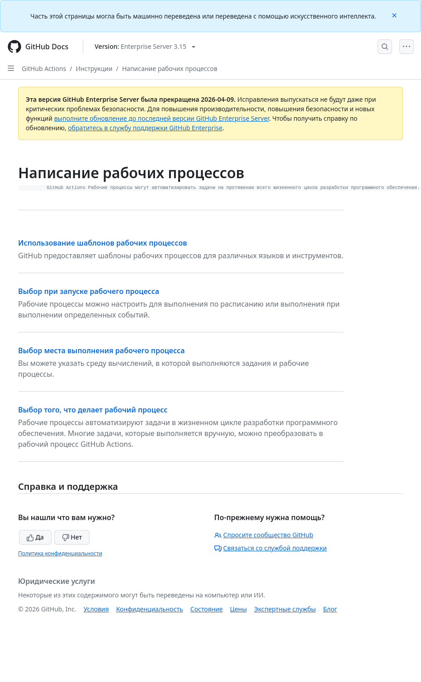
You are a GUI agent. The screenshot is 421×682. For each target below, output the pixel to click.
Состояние (206, 609)
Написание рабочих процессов (170, 68)
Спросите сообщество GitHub (263, 534)
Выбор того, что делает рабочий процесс (92, 410)
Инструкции (94, 68)
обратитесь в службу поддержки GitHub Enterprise (145, 127)
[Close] (395, 14)
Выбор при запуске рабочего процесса (88, 291)
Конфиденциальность (149, 609)
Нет (72, 537)
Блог (330, 609)
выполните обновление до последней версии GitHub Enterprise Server (161, 118)
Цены (238, 609)
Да (35, 537)
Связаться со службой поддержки (270, 548)
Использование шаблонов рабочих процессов (102, 243)
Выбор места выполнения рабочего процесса (101, 350)
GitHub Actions (44, 68)
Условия (96, 609)
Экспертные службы (285, 609)
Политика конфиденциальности (60, 553)
